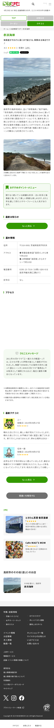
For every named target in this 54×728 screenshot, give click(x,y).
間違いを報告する (27, 495)
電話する (38, 725)
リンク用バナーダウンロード (13, 684)
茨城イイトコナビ (12, 616)
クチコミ (15, 725)
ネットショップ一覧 (35, 632)
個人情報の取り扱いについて (14, 676)
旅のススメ (10, 624)
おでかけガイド (35, 616)
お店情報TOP (15, 29)
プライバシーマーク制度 (12, 707)
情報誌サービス (9, 656)
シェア (6, 52)
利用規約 (6, 680)
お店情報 (7, 636)
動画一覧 (7, 643)
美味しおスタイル (35, 624)
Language (42, 4)
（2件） (27, 47)
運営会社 (6, 668)
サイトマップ (8, 688)
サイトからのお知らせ (36, 636)
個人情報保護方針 (10, 672)
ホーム (5, 29)
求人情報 (7, 640)
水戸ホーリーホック (13, 620)
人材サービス (8, 652)
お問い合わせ (33, 643)
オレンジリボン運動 (36, 620)
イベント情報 (9, 632)
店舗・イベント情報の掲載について (16, 660)
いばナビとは (33, 640)
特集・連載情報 (10, 612)
